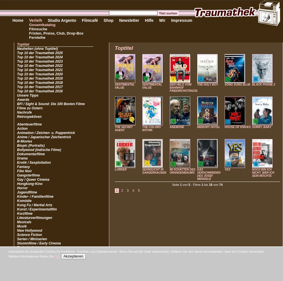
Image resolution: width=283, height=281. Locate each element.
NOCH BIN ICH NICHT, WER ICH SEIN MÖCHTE (263, 172)
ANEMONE (177, 127)
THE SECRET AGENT (124, 128)
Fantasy (23, 167)
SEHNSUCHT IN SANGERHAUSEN (154, 171)
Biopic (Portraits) (30, 146)
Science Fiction (29, 235)
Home (17, 20)
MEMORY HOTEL (208, 127)
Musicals (24, 222)
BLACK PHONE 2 (263, 84)
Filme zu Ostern (29, 108)
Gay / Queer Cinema (33, 180)
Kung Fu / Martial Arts (34, 205)
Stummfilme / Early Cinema (39, 243)
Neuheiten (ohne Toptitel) (37, 49)
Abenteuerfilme (29, 124)
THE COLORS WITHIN (151, 128)
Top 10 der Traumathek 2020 (40, 74)
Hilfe (149, 20)
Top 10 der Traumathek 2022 (40, 66)
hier (57, 256)
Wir (162, 20)
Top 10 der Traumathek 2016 (40, 91)
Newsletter (129, 20)
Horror (22, 188)
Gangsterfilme (28, 175)
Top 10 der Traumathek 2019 (40, 78)
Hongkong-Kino (29, 184)
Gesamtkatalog (42, 25)
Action (22, 129)
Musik (22, 226)
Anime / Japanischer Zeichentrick (44, 137)
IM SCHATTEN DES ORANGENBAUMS (183, 171)
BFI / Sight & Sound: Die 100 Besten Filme (51, 104)
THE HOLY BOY (207, 84)
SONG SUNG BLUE (237, 84)
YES (227, 169)
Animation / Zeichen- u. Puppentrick (46, 133)
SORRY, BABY (261, 127)
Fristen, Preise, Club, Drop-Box (56, 33)
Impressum (181, 20)
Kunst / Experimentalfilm (37, 209)
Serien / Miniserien (32, 239)
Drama (22, 158)
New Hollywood (29, 231)
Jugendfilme (27, 192)
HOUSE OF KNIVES (238, 127)
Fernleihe (37, 37)
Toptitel (23, 44)
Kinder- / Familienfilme (35, 197)
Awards (23, 100)
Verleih (35, 20)
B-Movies (24, 141)
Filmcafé (90, 20)
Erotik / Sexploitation (34, 163)
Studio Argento (62, 20)
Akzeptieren (73, 256)
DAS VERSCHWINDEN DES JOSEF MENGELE (208, 174)
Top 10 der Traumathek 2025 (40, 53)
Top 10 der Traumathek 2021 (40, 70)
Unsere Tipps (27, 95)
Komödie (24, 201)
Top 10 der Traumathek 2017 (40, 87)
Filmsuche (38, 29)
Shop (108, 20)
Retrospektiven (29, 117)
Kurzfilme (25, 214)
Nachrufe (24, 112)
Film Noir (24, 171)
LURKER (121, 169)
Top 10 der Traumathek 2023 (40, 61)
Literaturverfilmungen (34, 218)
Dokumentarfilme (31, 154)
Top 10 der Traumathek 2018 (40, 83)
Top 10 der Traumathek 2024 (40, 57)
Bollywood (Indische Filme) (39, 150)
